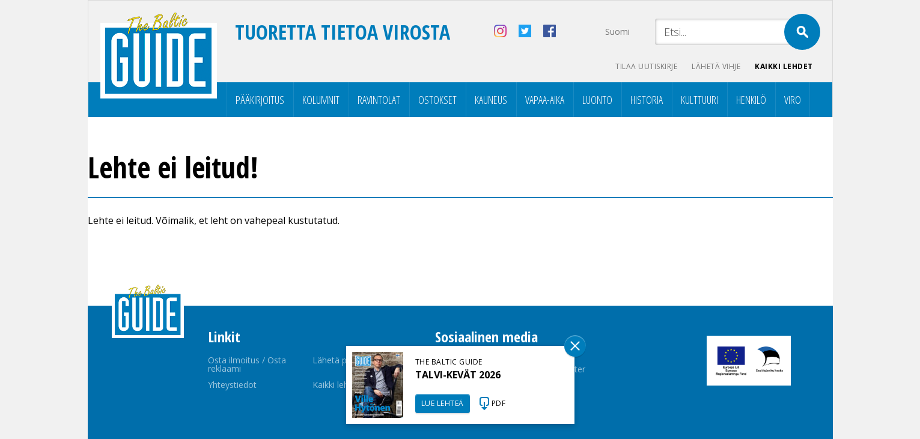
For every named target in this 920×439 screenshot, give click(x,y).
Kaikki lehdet (784, 66)
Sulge (575, 346)
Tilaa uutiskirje (646, 66)
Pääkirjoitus (260, 99)
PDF (499, 403)
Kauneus (491, 99)
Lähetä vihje (716, 66)
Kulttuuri (699, 99)
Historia (646, 99)
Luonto (597, 99)
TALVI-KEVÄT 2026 (458, 374)
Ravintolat (379, 99)
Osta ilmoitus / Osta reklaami (247, 364)
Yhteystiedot (232, 384)
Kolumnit (321, 99)
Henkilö (751, 99)
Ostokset (437, 99)
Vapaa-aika (544, 99)
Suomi (617, 31)
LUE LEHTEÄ (442, 403)
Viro (792, 99)
